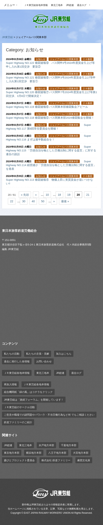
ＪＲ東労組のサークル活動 (19, 407)
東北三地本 (57, 5)
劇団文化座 (83, 460)
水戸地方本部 (46, 445)
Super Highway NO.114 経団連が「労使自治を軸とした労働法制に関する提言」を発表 (51, 165)
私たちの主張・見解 (37, 353)
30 (23, 201)
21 (87, 194)
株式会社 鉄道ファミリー (55, 460)
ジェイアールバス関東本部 (64, 59)
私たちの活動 (11, 353)
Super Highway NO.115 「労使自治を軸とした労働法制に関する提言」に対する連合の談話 (51, 150)
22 (11, 201)
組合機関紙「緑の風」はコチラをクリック (28, 391)
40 (33, 201)
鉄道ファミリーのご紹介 (18, 422)
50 (42, 201)
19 (68, 194)
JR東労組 (7, 37)
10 (47, 194)
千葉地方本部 (68, 445)
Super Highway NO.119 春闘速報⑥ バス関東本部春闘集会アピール (47, 106)
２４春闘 (87, 59)
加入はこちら (63, 353)
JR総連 (70, 5)
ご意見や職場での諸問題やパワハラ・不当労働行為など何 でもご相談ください (49, 414)
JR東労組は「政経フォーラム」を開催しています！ (34, 399)
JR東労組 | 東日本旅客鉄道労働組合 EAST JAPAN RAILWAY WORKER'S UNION (51, 21)
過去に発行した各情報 (17, 361)
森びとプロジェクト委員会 (19, 460)
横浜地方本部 (33, 452)
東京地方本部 (11, 452)
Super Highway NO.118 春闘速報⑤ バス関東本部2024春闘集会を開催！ (50, 117)
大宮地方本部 (80, 452)
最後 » (65, 201)
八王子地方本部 (57, 452)
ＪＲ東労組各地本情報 (36, 5)
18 (59, 194)
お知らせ (40, 59)
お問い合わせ (44, 361)
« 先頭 (25, 194)
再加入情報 (10, 384)
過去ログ (81, 5)
